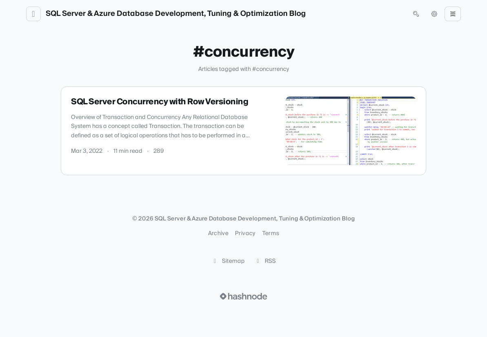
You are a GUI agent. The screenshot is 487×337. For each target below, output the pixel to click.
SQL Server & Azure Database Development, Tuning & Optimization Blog (176, 14)
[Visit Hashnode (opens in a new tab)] (243, 296)
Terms (270, 233)
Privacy (245, 233)
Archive (218, 233)
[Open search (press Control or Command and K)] (416, 14)
